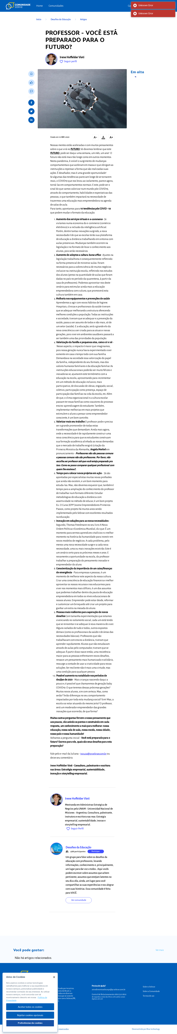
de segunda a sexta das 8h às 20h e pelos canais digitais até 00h (108, 998)
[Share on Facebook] (31, 103)
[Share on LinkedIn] (31, 120)
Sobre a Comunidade (151, 991)
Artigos (83, 19)
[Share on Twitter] (31, 111)
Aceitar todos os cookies (30, 1010)
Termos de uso (148, 996)
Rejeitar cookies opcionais (30, 1019)
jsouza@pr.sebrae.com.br (93, 753)
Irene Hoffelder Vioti (72, 57)
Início (42, 19)
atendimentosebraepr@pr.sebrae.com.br (108, 990)
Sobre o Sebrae (149, 987)
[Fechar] (54, 981)
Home (39, 6)
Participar (96, 851)
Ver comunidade (78, 900)
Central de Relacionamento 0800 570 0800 (109, 994)
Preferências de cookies (30, 1027)
